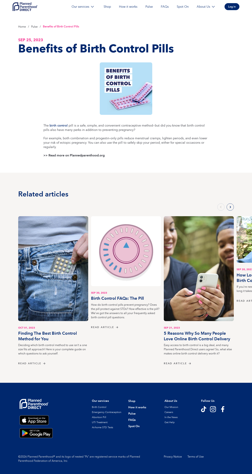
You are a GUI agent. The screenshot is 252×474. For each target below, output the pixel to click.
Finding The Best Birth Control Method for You (47, 336)
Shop (107, 6)
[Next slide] (230, 207)
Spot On (183, 6)
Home (22, 26)
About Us (206, 6)
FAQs (165, 6)
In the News (171, 417)
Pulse (149, 6)
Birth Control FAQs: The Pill (117, 298)
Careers (168, 412)
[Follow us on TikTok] (203, 409)
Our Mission (171, 407)
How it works (128, 6)
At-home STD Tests (102, 427)
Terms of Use (195, 456)
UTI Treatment (99, 422)
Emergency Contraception (106, 412)
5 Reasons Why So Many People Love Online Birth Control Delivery (197, 336)
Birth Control (99, 407)
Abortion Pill (99, 417)
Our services (84, 6)
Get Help (169, 422)
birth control (59, 125)
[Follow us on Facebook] (223, 409)
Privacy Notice (173, 456)
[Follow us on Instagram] (213, 409)
